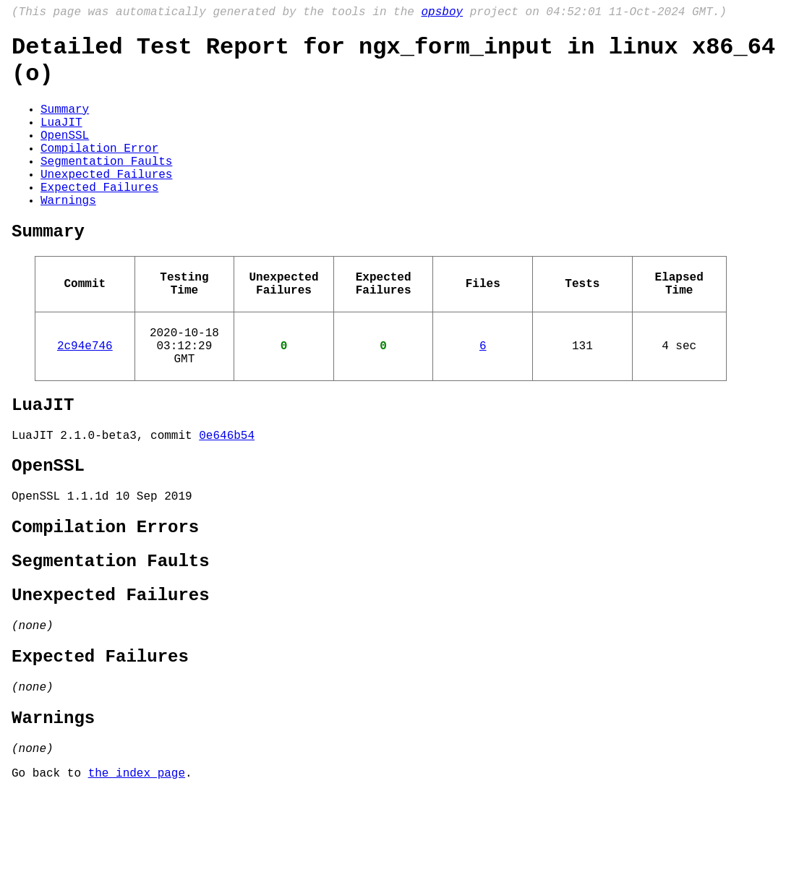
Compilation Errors (105, 598)
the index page (136, 873)
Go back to (50, 873)
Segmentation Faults (106, 187)
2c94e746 (85, 395)
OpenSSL (64, 155)
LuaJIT (61, 139)
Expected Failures (99, 218)
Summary (64, 123)
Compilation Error (99, 171)
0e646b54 (227, 495)
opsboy (442, 14)
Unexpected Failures (106, 202)
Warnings (68, 234)
